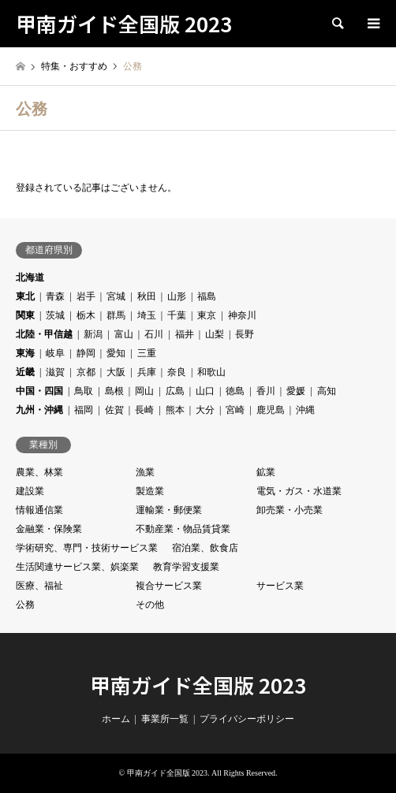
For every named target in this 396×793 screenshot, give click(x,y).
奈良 (176, 372)
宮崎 (235, 409)
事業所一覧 (165, 718)
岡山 (144, 390)
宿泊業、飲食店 (205, 547)
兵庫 (146, 372)
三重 (146, 353)
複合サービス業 (169, 585)
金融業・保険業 (49, 528)
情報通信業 (39, 510)
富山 (123, 334)
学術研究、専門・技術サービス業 (87, 547)
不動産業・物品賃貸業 (183, 528)
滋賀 (55, 372)
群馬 (115, 315)
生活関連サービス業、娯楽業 (77, 566)
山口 (205, 390)
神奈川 (242, 315)
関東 (25, 315)
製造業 (150, 491)
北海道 (30, 277)
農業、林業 (39, 472)
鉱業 (265, 472)
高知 (326, 390)
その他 (150, 604)
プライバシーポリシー (247, 718)
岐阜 (55, 353)
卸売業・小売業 (289, 510)
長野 (244, 334)
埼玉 (146, 315)
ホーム (116, 718)
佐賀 (114, 409)
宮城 (115, 296)
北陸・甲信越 (44, 334)
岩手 (86, 296)
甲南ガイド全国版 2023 (198, 684)
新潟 (93, 334)
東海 (25, 353)
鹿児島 (270, 409)
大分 (205, 409)
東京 (206, 315)
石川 (153, 334)
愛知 (115, 353)
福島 (206, 296)
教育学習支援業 (186, 566)
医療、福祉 (39, 585)
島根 (114, 390)
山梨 (214, 334)
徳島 (235, 390)
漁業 (145, 472)
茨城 (55, 315)
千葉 (176, 315)
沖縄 (305, 409)
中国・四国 (39, 390)
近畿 (25, 372)
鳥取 (83, 390)
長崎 (144, 409)
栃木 (86, 315)
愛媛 (295, 390)
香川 (265, 390)
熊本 (175, 409)
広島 (175, 390)
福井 (184, 334)
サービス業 (280, 585)
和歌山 (211, 372)
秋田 (146, 296)
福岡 (83, 409)
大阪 (115, 372)
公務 (25, 604)
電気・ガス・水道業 (299, 491)
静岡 (86, 353)
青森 (55, 296)
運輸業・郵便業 (169, 510)
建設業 (30, 491)
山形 (176, 296)
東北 (25, 296)
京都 (86, 372)
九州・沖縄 (39, 409)
